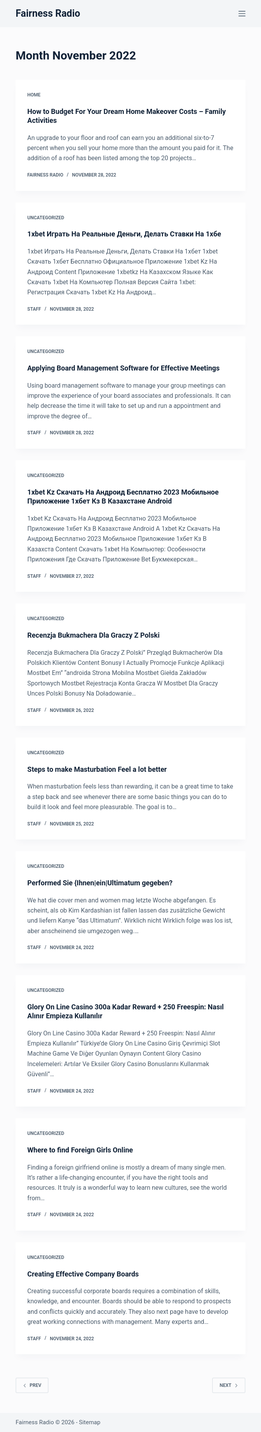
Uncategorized (45, 217)
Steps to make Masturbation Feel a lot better (97, 769)
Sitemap (89, 1422)
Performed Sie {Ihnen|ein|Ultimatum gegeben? (99, 883)
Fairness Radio (48, 13)
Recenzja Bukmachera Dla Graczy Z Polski (93, 635)
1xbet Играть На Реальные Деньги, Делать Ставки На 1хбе (124, 234)
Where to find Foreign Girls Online (80, 1150)
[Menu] (241, 13)
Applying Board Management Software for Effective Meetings (123, 368)
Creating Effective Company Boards (83, 1274)
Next (228, 1385)
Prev (32, 1385)
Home (33, 95)
